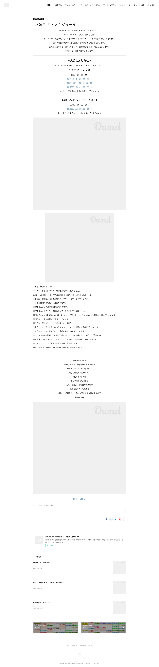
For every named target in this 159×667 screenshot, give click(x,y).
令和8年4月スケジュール (41, 602)
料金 (98, 5)
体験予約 (58, 5)
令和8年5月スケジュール (41, 562)
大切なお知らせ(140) (47, 505)
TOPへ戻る (79, 498)
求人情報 (151, 5)
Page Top (79, 654)
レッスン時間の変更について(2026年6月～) (48, 582)
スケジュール (125, 5)
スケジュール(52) (37, 505)
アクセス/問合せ (109, 5)
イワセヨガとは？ (86, 5)
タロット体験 (139, 5)
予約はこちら (70, 5)
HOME (49, 5)
